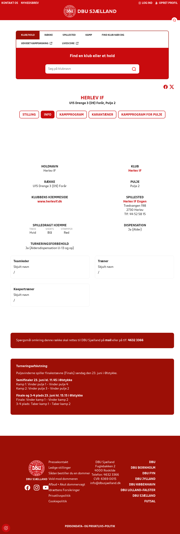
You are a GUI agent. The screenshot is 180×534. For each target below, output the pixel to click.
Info (47, 114)
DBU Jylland (145, 479)
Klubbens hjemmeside (49, 197)
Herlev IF (135, 170)
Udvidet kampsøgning (36, 43)
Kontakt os (9, 3)
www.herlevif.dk (49, 201)
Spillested (135, 197)
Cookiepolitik (58, 501)
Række (49, 182)
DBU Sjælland (144, 495)
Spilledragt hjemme (50, 225)
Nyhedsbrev (30, 3)
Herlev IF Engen (135, 201)
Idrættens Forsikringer (64, 490)
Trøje (32, 229)
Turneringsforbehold (50, 244)
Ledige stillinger (60, 467)
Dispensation (135, 225)
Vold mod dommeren (63, 479)
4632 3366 (135, 340)
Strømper (66, 229)
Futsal (149, 501)
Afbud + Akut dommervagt (67, 484)
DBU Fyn (148, 473)
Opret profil (166, 3)
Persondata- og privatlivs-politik (90, 526)
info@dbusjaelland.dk (105, 483)
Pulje (135, 182)
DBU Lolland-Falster (138, 490)
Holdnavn (49, 166)
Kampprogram (71, 114)
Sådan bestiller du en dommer (69, 473)
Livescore (70, 43)
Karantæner (102, 114)
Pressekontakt (58, 462)
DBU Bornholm (143, 467)
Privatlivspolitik (59, 495)
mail (108, 340)
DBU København (142, 484)
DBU (152, 462)
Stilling (29, 114)
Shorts (50, 229)
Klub (135, 166)
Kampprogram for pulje (141, 114)
